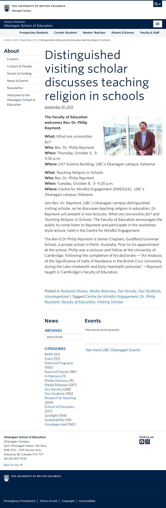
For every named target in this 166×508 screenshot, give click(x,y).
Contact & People (19, 66)
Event (49, 359)
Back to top (13, 464)
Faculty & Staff (149, 32)
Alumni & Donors (122, 32)
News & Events (17, 81)
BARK (49, 354)
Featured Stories (74, 291)
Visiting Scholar (110, 302)
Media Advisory (56, 380)
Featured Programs (59, 363)
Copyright (68, 501)
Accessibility (87, 501)
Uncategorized (57, 296)
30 (35, 40)
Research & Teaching (60, 398)
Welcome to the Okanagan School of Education (21, 100)
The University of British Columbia (71, 8)
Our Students (149, 291)
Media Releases (102, 291)
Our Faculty (126, 291)
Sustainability (55, 420)
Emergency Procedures (19, 501)
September (25, 40)
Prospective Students (34, 32)
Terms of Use (48, 501)
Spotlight (51, 415)
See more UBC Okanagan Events (113, 350)
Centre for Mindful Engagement (111, 296)
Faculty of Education (78, 302)
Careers (12, 59)
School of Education (60, 407)
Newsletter (15, 88)
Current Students (65, 32)
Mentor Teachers (94, 32)
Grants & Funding (19, 73)
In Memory (53, 376)
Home (7, 40)
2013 (15, 40)
